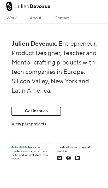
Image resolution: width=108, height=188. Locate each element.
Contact (62, 18)
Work (12, 18)
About (35, 18)
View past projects (28, 124)
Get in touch (36, 111)
